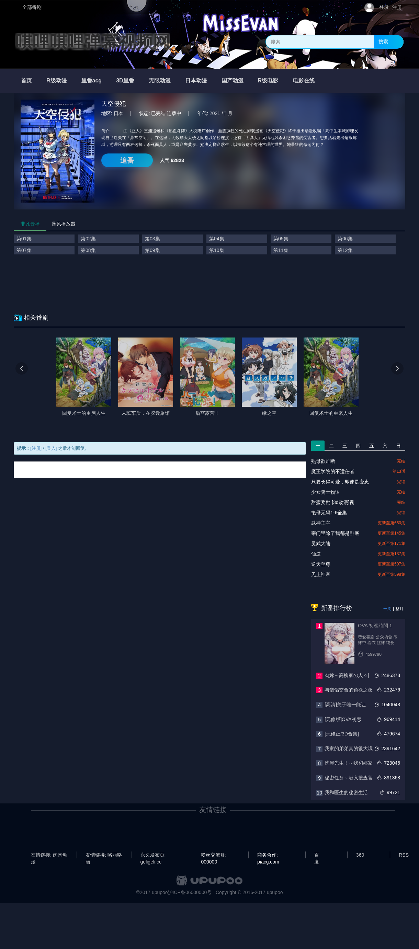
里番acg (91, 80)
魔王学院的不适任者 (332, 471)
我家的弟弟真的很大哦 (349, 748)
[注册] (36, 448)
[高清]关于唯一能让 (345, 704)
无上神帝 (320, 574)
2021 (215, 113)
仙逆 (316, 554)
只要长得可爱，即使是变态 (340, 481)
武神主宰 (320, 523)
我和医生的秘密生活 (346, 792)
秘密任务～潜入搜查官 (349, 777)
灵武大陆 (320, 543)
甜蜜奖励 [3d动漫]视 (332, 502)
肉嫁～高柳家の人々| (347, 675)
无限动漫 (160, 80)
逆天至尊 (320, 564)
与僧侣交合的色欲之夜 (349, 690)
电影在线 (304, 80)
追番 (127, 160)
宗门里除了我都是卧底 (335, 533)
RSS (404, 855)
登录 (384, 7)
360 (360, 855)
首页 (26, 80)
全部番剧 (32, 7)
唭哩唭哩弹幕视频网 (92, 42)
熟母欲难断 (323, 461)
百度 (316, 855)
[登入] (51, 448)
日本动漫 (196, 80)
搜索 (383, 41)
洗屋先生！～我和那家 (349, 763)
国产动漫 (233, 80)
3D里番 (125, 80)
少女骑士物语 (325, 492)
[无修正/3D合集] (342, 733)
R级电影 (268, 80)
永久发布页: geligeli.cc (153, 855)
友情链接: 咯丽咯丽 (104, 855)
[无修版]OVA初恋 (343, 719)
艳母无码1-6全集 (329, 512)
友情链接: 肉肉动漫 (49, 855)
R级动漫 (56, 80)
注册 (397, 7)
